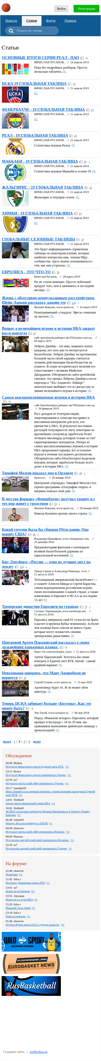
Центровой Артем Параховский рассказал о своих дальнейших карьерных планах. (45, 644)
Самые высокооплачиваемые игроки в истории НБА (48, 397)
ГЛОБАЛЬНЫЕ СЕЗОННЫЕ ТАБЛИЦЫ (38, 239)
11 (21, 566)
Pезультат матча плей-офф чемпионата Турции (35, 783)
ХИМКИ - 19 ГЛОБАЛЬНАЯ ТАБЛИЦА (37, 213)
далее (37, 741)
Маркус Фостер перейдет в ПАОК (27, 823)
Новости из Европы (18, 891)
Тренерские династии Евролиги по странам (40, 606)
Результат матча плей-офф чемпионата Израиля (35, 831)
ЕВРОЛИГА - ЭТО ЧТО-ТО (26, 272)
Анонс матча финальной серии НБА (28, 803)
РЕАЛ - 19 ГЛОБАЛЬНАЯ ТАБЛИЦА (35, 135)
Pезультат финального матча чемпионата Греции (36, 774)
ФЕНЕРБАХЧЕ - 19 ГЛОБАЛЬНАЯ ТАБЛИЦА (43, 109)
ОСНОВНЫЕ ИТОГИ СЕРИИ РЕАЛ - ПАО (40, 57)
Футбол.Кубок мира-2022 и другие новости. (33, 924)
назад (7, 741)
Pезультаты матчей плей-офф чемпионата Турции (36, 848)
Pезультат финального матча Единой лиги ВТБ (35, 766)
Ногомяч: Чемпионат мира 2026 (25, 882)
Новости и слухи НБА (19, 899)
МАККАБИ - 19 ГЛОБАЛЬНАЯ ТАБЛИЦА (40, 161)
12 (73, 302)
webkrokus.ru (38, 1052)
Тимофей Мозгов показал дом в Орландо (37, 473)
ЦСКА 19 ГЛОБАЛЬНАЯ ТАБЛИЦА (34, 83)
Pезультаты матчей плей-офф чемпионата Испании (37, 840)
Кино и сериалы (16, 916)
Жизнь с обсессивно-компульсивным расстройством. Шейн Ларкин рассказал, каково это (48, 300)
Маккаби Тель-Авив (18, 907)
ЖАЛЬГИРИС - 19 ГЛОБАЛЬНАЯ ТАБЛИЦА (42, 187)
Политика (12, 874)
